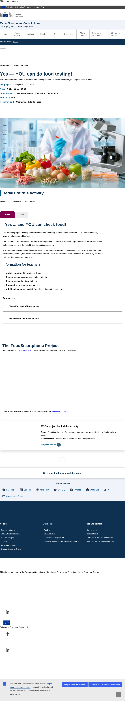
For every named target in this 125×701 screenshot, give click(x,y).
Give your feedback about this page (100, 541)
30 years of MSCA (116, 34)
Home (5, 34)
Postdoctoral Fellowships (10, 534)
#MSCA (27, 350)
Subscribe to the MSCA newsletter (99, 538)
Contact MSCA (92, 534)
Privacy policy (11, 673)
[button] (8, 489)
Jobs (56, 34)
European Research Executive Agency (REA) (61, 541)
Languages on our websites (17, 668)
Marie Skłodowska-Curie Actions (31, 564)
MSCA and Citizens (8, 545)
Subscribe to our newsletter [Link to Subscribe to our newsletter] (17, 595)
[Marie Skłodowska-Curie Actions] (13, 14)
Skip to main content (9, 1)
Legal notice (10, 675)
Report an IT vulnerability (16, 666)
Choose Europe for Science (11, 549)
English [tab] (7, 214)
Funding (47, 530)
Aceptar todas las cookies (75, 685)
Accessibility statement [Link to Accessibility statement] (15, 578)
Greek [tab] (21, 215)
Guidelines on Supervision (54, 538)
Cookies (8, 671)
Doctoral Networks (8, 530)
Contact (8, 662)
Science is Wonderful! (96, 34)
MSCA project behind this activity (59, 426)
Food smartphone (58, 411)
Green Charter (49, 534)
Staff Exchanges (7, 538)
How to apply (91, 530)
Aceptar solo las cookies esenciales (105, 685)
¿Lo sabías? (38, 7)
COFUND (4, 541)
